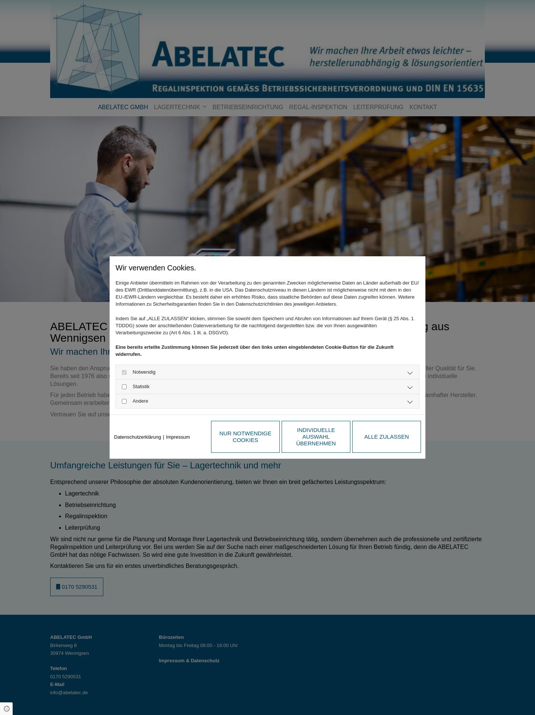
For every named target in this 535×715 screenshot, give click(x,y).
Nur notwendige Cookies (246, 436)
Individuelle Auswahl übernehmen (316, 436)
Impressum (178, 437)
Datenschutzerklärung (137, 437)
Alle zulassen (386, 436)
